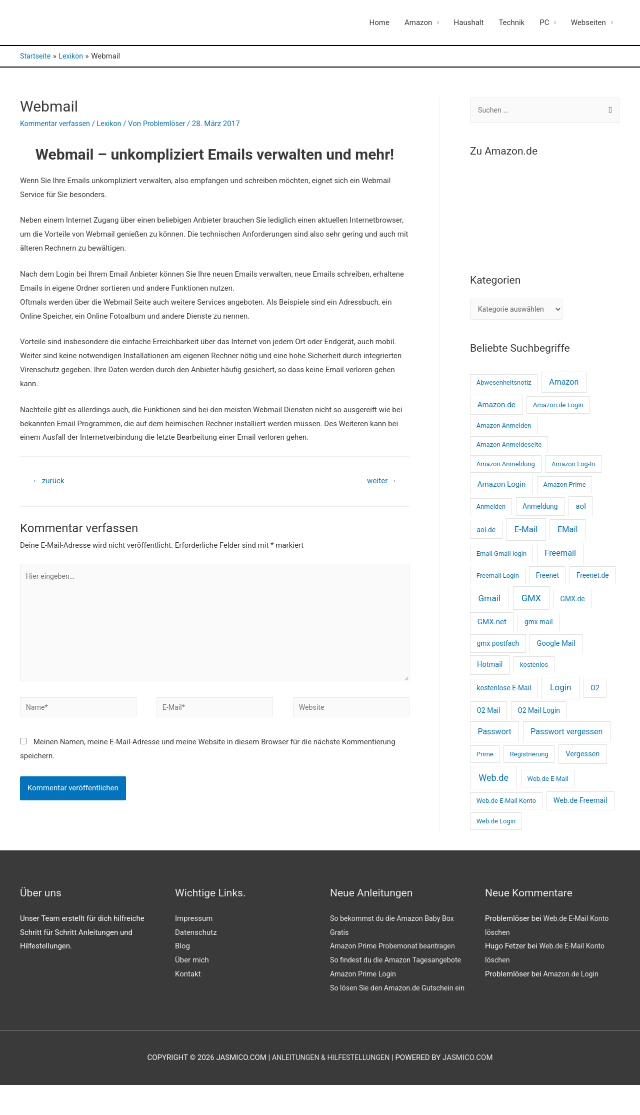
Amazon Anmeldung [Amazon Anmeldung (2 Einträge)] (505, 466)
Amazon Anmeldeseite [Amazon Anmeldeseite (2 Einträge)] (509, 447)
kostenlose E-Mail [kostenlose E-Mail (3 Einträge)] (503, 690)
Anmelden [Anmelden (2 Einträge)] (491, 509)
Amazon (418, 22)
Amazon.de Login (573, 976)
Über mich (192, 962)
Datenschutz (196, 934)
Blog (182, 948)
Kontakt (188, 976)
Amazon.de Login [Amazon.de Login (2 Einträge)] (558, 407)
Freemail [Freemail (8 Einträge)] (560, 555)
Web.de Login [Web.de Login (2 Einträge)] (496, 823)
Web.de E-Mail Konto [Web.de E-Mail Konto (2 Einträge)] (506, 803)
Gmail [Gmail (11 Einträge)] (489, 601)
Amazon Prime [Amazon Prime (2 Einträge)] (564, 487)
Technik (511, 22)
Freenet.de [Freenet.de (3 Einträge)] (592, 578)
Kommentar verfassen (57, 123)
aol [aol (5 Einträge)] (581, 508)
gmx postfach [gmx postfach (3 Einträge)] (497, 646)
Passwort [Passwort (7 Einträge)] (494, 734)
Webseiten (588, 22)
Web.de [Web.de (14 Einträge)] (493, 780)
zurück (49, 481)
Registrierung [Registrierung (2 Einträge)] (529, 756)
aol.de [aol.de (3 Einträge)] (486, 532)
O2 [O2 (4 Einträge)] (595, 690)
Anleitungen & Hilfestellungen (331, 1087)
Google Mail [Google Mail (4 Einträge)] (556, 645)
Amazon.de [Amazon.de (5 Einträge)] (497, 407)
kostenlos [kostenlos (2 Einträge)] (534, 667)
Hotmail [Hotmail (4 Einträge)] (489, 667)
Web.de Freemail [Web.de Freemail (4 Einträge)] (581, 802)
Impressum (193, 920)
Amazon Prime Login (365, 990)
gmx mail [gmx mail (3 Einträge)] (538, 625)
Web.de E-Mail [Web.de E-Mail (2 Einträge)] (548, 781)
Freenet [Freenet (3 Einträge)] (547, 578)
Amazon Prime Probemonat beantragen (396, 948)
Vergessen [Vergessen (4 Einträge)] (583, 756)
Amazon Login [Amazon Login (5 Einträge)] (502, 486)
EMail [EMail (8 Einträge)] (568, 532)
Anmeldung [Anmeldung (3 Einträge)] (540, 509)
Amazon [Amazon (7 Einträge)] (563, 384)
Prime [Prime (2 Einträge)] (485, 756)
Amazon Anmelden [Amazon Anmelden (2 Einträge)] (504, 428)
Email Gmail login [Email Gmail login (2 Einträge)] (501, 556)
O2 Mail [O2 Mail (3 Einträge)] (488, 713)
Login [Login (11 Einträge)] (561, 690)
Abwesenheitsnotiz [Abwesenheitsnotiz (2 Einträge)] (504, 385)
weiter (380, 481)
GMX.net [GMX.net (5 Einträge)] (492, 624)
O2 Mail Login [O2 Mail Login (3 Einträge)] (539, 713)
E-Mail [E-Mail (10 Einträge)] (526, 532)
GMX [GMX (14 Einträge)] (531, 600)
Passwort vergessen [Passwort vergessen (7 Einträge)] (566, 734)
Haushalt (469, 22)
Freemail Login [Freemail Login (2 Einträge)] (497, 578)
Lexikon (113, 123)
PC (544, 22)
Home (380, 22)
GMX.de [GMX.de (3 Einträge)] (572, 601)
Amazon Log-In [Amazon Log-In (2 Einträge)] (573, 466)
